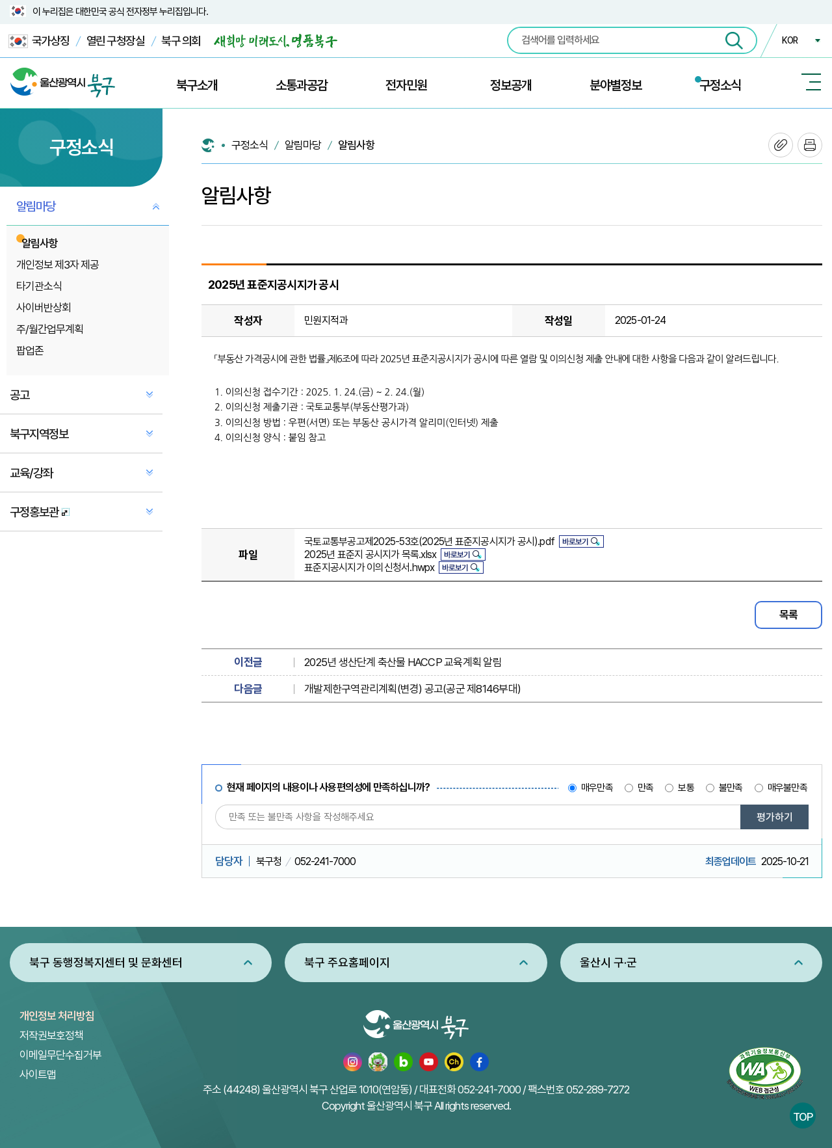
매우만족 (597, 788)
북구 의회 (181, 40)
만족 (645, 788)
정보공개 (511, 85)
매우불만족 (787, 788)
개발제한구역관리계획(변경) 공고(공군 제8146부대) (412, 688)
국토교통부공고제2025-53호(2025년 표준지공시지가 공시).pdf (429, 541)
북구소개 (197, 85)
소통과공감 (302, 85)
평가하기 (775, 817)
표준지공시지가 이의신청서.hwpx (369, 567)
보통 (686, 788)
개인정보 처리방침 (57, 1015)
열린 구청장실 (115, 40)
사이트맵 (38, 1074)
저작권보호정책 (51, 1035)
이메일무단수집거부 (60, 1054)
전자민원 (406, 85)
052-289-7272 (597, 1089)
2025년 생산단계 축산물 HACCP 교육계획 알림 (403, 662)
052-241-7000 (489, 1089)
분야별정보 (616, 85)
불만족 (731, 788)
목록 (788, 614)
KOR (790, 40)
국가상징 (39, 41)
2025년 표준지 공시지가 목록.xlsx (370, 554)
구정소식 (720, 85)
